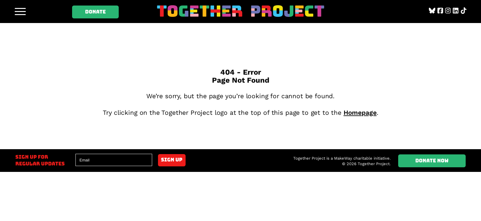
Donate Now (432, 160)
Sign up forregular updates (40, 160)
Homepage (360, 112)
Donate (95, 12)
